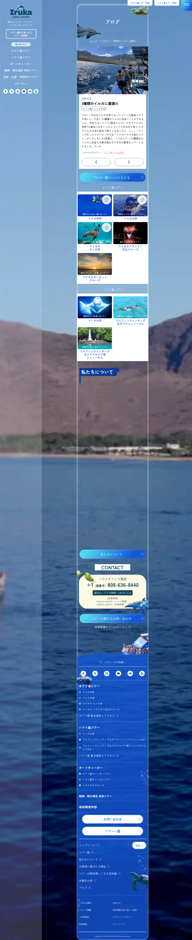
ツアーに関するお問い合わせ (111, 618)
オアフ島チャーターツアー (97, 773)
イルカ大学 (88, 698)
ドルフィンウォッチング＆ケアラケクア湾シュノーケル (114, 747)
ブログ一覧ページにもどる (111, 177)
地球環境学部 (88, 807)
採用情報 (83, 924)
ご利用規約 (84, 917)
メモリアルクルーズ (93, 785)
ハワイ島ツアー (20, 57)
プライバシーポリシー (123, 917)
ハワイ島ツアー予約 (166, 2)
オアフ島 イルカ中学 (114, 152)
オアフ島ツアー (20, 51)
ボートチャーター (21, 64)
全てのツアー (21, 44)
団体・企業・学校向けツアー (20, 77)
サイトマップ (119, 924)
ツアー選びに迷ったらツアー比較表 (21, 34)
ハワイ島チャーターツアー (97, 779)
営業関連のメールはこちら (111, 627)
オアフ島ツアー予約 (140, 2)
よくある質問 (85, 902)
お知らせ (117, 902)
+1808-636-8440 (113, 585)
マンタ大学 (88, 733)
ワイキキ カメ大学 (92, 703)
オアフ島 (87, 109)
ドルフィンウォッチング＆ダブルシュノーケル (113, 739)
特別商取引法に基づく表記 (125, 910)
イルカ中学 (99, 109)
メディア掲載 (85, 910)
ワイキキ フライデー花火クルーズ (100, 709)
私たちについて (111, 554)
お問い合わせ (20, 83)
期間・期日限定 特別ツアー (21, 70)
